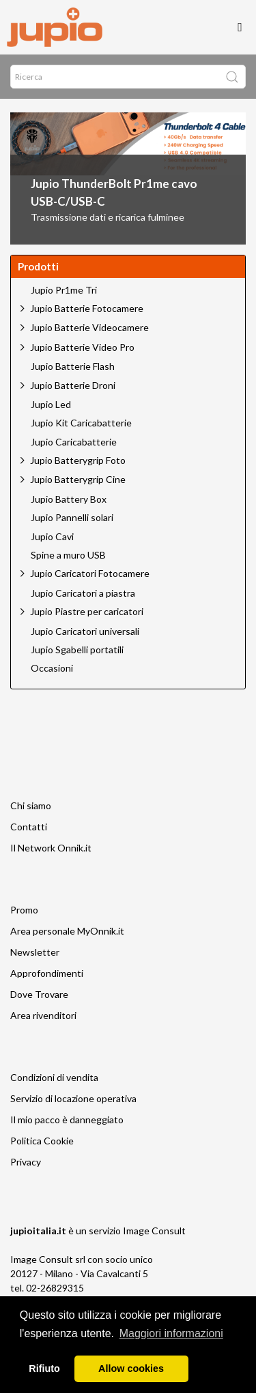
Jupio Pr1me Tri (64, 290)
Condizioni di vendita (54, 1077)
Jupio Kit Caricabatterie (81, 423)
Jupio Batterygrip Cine (78, 479)
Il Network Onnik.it (50, 848)
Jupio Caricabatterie (74, 442)
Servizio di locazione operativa (73, 1098)
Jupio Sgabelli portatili (77, 649)
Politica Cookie (42, 1140)
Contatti (28, 826)
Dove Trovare (39, 994)
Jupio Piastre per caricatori (86, 611)
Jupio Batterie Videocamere (89, 327)
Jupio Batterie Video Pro (82, 347)
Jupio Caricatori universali (85, 631)
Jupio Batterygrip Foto (78, 460)
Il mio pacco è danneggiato (67, 1119)
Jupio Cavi (52, 536)
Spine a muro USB (68, 555)
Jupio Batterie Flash (73, 366)
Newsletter (34, 952)
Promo (24, 909)
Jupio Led (51, 404)
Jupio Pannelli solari (72, 517)
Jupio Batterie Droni (72, 385)
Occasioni (52, 668)
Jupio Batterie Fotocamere (86, 308)
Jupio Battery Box (68, 499)
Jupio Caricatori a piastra (83, 593)
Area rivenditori (43, 1015)
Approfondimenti (46, 973)
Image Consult (154, 1230)
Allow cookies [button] (131, 1368)
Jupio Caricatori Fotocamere (90, 573)
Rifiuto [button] (44, 1368)
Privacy (25, 1162)
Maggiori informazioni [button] (171, 1333)
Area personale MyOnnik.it (67, 931)
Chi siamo (30, 805)
